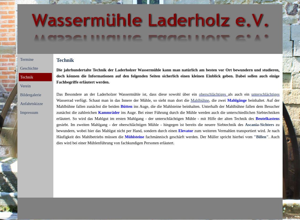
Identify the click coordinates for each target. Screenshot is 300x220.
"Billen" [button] (261, 137)
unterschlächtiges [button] (265, 94)
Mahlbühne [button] (200, 100)
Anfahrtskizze (31, 103)
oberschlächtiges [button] (213, 94)
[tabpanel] (168, 106)
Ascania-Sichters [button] (259, 124)
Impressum (29, 112)
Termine (27, 59)
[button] (237, 100)
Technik (26, 77)
